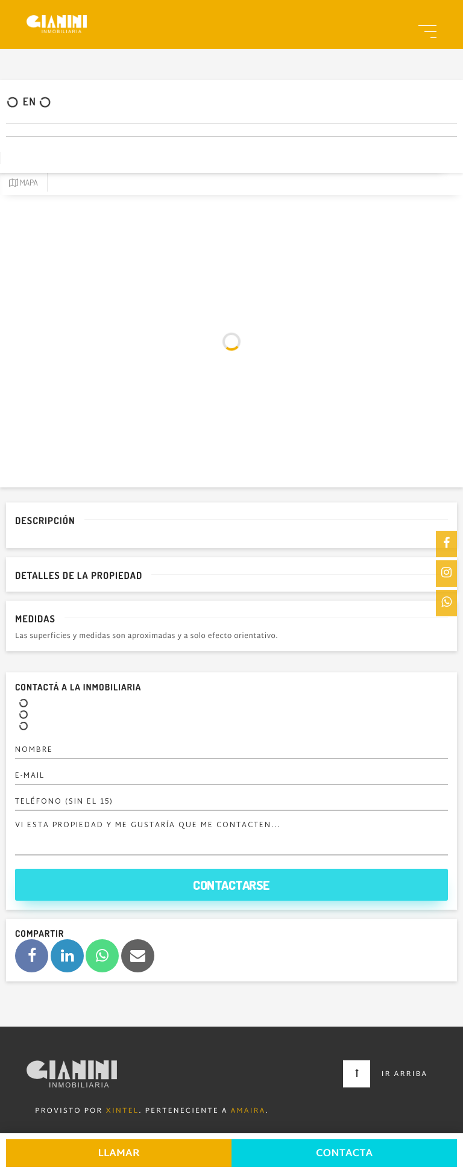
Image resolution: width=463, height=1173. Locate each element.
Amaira (248, 1111)
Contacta (344, 1154)
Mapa (23, 183)
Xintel (122, 1111)
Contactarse (231, 885)
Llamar (119, 1154)
